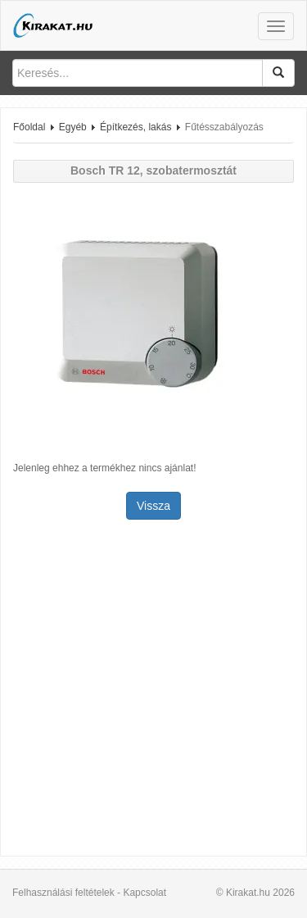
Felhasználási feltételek (63, 892)
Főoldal (29, 127)
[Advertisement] (153, 689)
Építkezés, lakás (135, 127)
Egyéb (73, 127)
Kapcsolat (144, 892)
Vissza (153, 505)
